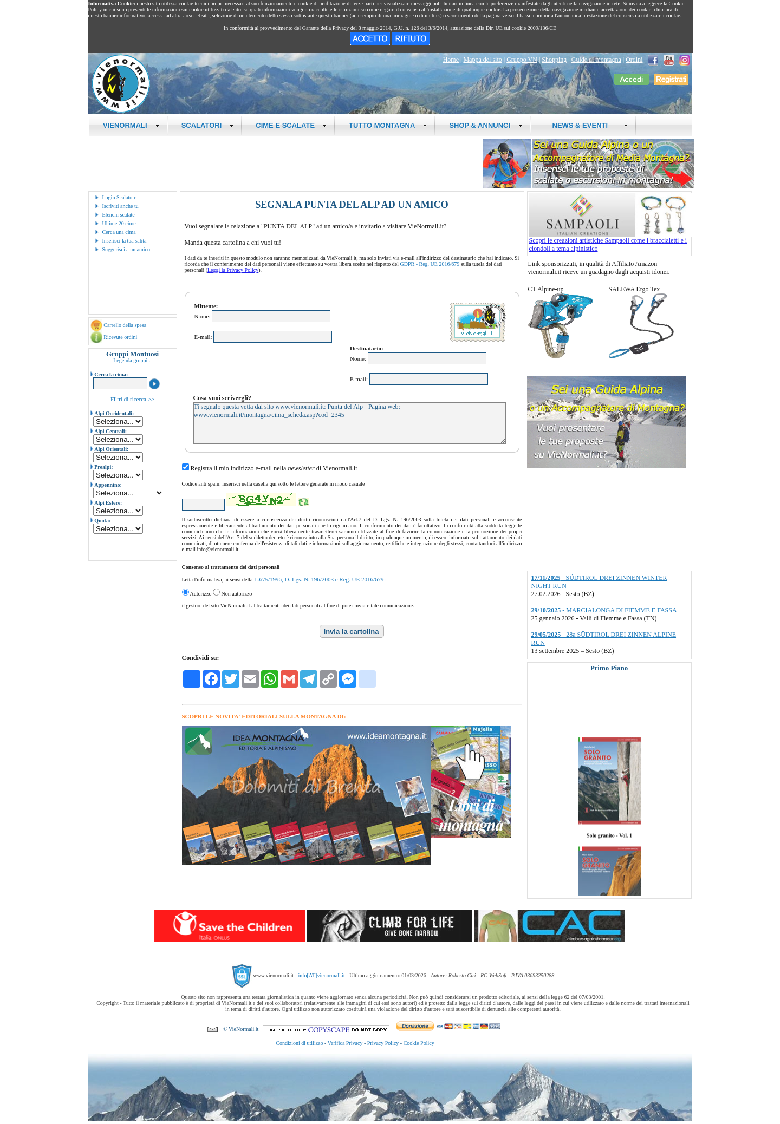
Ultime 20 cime (119, 223)
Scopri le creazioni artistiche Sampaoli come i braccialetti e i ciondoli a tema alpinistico (610, 241)
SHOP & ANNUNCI (486, 125)
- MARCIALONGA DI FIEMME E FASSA (604, 610)
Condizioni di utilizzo (299, 1043)
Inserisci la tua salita (124, 241)
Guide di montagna (596, 59)
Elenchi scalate (118, 215)
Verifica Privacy (345, 1043)
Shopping (554, 59)
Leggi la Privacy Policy (232, 270)
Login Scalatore (119, 197)
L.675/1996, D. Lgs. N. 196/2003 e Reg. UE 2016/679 (319, 579)
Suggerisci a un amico (126, 249)
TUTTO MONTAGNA (388, 125)
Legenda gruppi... (132, 360)
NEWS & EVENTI (586, 125)
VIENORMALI (131, 125)
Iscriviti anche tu (120, 206)
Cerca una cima (119, 232)
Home (451, 59)
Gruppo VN (521, 59)
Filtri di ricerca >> (132, 399)
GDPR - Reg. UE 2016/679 (430, 264)
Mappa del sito (482, 59)
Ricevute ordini (120, 337)
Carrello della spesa (124, 325)
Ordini (634, 59)
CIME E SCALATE (291, 125)
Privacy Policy (383, 1043)
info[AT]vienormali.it (321, 975)
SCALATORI (208, 125)
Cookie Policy (419, 1043)
